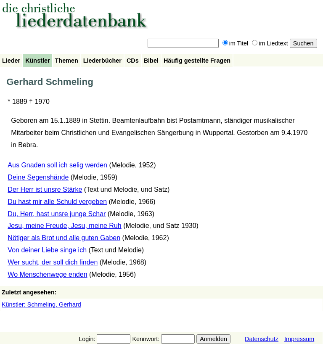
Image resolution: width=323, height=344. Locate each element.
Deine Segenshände (38, 177)
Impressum (299, 339)
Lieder (11, 60)
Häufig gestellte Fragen (197, 60)
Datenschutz (261, 339)
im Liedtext (270, 43)
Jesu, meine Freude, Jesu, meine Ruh (64, 225)
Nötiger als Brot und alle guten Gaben (64, 237)
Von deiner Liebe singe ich (47, 250)
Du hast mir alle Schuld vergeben (57, 201)
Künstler (37, 60)
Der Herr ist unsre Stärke (45, 189)
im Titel (235, 43)
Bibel (151, 60)
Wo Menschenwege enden (47, 274)
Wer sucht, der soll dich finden (53, 262)
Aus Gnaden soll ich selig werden (57, 165)
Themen (66, 60)
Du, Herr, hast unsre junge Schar (57, 213)
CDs (133, 60)
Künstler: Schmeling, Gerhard (41, 304)
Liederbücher (102, 60)
